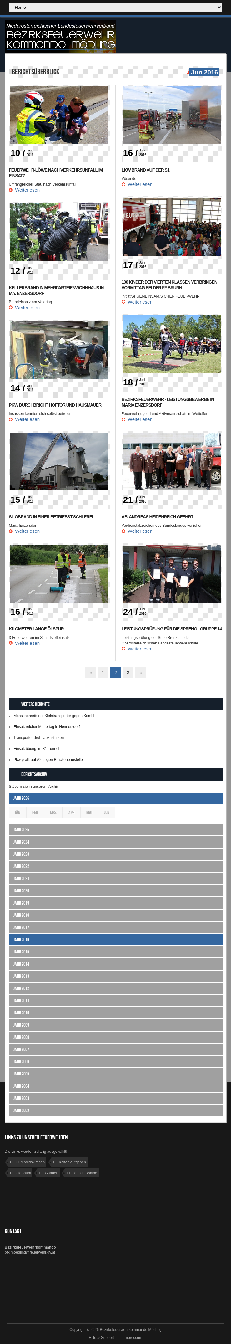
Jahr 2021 (21, 878)
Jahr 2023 (21, 854)
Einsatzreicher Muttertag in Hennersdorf (46, 727)
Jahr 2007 (21, 1049)
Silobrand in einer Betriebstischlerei (51, 516)
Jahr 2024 (21, 841)
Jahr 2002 (21, 1110)
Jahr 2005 (21, 1073)
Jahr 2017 (21, 927)
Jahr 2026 (21, 798)
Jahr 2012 (21, 988)
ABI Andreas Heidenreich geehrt (157, 516)
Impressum (133, 1338)
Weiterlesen (27, 189)
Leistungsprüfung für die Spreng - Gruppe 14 (172, 628)
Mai (89, 812)
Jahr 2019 (21, 902)
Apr (71, 812)
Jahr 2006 (21, 1061)
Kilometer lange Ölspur (36, 628)
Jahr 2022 (21, 866)
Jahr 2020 (21, 890)
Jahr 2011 (21, 1000)
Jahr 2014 (21, 964)
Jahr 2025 (21, 829)
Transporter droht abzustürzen (38, 738)
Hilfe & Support (101, 1338)
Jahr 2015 (21, 951)
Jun (106, 812)
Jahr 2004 (21, 1086)
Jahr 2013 (21, 976)
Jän (17, 812)
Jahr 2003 (21, 1098)
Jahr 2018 (21, 915)
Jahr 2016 (21, 939)
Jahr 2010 (21, 1012)
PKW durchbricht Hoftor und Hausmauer (55, 405)
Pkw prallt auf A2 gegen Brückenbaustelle (48, 759)
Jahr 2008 (21, 1037)
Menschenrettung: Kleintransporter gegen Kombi (53, 716)
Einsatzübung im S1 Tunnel (36, 748)
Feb (35, 812)
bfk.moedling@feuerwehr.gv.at (30, 1252)
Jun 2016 (203, 72)
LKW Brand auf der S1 (145, 169)
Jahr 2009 (21, 1025)
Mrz (53, 812)
